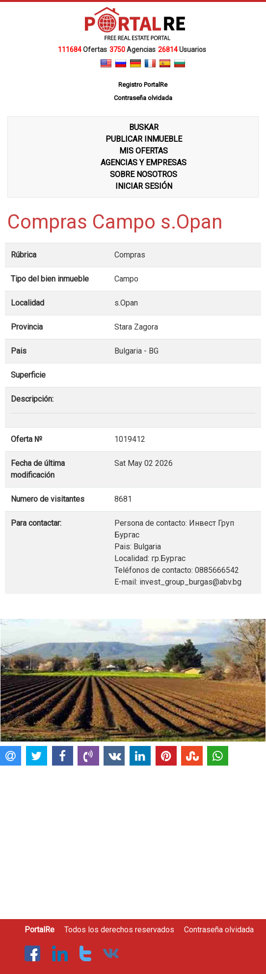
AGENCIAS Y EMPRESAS (143, 162)
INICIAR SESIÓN (143, 186)
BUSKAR (144, 127)
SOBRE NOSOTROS (143, 174)
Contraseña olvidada (219, 929)
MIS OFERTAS (143, 150)
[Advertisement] (132, 838)
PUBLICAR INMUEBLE (144, 139)
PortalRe (39, 929)
